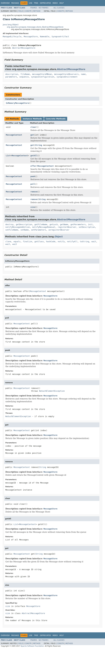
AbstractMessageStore (23, 48)
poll (32, 184)
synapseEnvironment (67, 77)
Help (61, 3)
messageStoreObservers (66, 74)
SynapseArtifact (60, 36)
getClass (39, 241)
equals (17, 241)
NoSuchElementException (52, 391)
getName (64, 224)
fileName (25, 74)
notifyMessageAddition (17, 227)
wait (93, 241)
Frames (33, 8)
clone (8, 241)
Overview (5, 3)
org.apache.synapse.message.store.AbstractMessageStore (35, 27)
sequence (24, 77)
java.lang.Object (10, 24)
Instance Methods (32, 119)
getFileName (40, 224)
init (90, 224)
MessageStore (31, 36)
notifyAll (72, 241)
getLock (54, 224)
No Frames (43, 8)
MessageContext (14, 135)
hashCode (50, 241)
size (32, 207)
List (8, 155)
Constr (28, 11)
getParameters (78, 224)
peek (32, 176)
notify (61, 241)
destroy (9, 224)
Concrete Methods (56, 119)
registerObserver (67, 227)
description (11, 74)
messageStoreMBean (42, 74)
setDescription (87, 227)
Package (15, 3)
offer (33, 166)
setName (25, 230)
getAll (34, 155)
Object (59, 236)
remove (34, 192)
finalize (27, 241)
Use (30, 3)
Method (36, 11)
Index (55, 3)
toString (84, 241)
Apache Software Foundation (32, 646)
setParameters (38, 230)
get (32, 135)
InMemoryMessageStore (17, 103)
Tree (36, 3)
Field (20, 11)
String (38, 145)
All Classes (59, 8)
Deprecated (45, 3)
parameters (11, 77)
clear (33, 127)
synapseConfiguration (42, 77)
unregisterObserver (58, 230)
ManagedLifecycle (12, 36)
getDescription (24, 224)
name (83, 74)
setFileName (11, 230)
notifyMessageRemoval (43, 227)
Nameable (44, 36)
